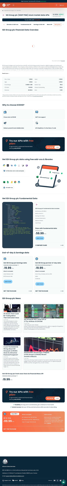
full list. (49, 423)
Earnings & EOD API (39, 24)
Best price (57, 24)
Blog (21, 480)
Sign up (62, 5)
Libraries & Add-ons (12, 24)
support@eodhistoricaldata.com (15, 476)
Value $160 (14, 414)
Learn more (43, 1)
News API (49, 24)
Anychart (63, 60)
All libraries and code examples (13, 171)
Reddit (15, 480)
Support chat (6, 480)
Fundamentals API (26, 24)
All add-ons (8, 188)
